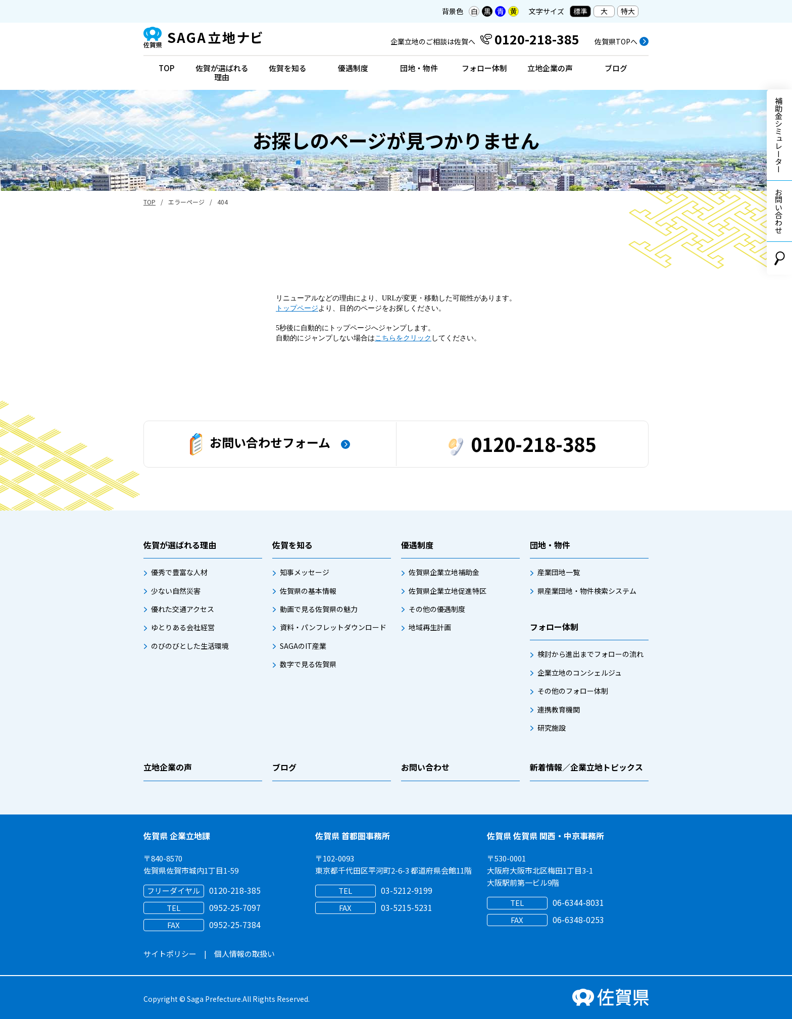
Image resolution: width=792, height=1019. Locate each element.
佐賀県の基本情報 (308, 591)
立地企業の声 (550, 68)
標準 (580, 11)
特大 (628, 11)
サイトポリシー (169, 953)
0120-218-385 (522, 443)
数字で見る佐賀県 (308, 664)
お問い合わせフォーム (260, 444)
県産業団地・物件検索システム (586, 591)
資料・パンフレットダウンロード (333, 627)
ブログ (616, 68)
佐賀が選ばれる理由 (222, 72)
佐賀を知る (288, 68)
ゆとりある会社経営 (183, 627)
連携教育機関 (558, 709)
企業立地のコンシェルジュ (579, 673)
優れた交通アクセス (182, 609)
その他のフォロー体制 (572, 691)
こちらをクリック (403, 338)
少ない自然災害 (176, 591)
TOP (166, 68)
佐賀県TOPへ (616, 41)
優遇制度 (353, 68)
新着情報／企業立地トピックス (586, 767)
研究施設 (551, 728)
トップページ (297, 308)
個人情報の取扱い (244, 953)
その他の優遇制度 (437, 609)
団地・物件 (419, 68)
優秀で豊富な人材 (179, 572)
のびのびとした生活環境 (190, 646)
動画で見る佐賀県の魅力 (319, 609)
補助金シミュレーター (778, 135)
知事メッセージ (304, 572)
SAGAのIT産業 (303, 646)
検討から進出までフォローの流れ (590, 654)
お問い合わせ (778, 211)
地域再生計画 (430, 627)
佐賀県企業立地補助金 (444, 572)
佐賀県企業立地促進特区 (447, 591)
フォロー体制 (484, 68)
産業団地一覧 (558, 572)
